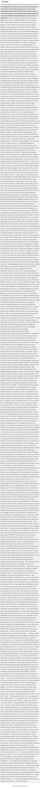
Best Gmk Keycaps (6, 4)
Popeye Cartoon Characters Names (22, 4)
